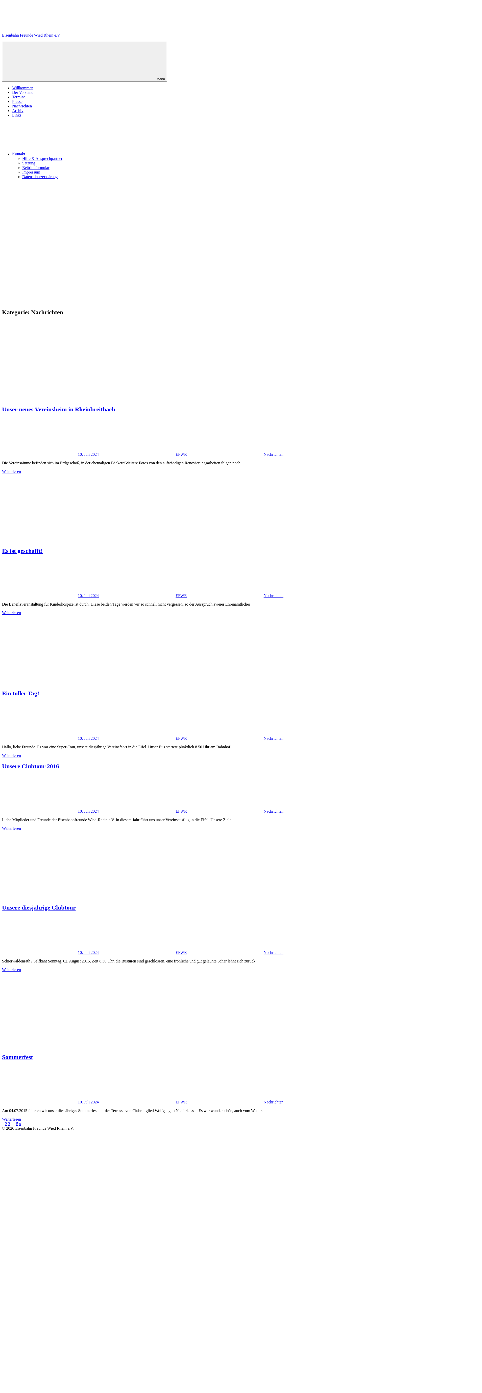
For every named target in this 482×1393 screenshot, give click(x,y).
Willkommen (22, 88)
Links (16, 115)
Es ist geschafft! (22, 551)
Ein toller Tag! (20, 693)
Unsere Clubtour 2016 (30, 766)
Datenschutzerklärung (40, 177)
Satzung (28, 163)
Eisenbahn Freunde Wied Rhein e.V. (31, 35)
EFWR (181, 454)
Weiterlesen (11, 471)
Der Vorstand (22, 92)
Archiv (17, 110)
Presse (17, 101)
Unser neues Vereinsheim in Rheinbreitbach (58, 409)
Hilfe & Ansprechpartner (42, 158)
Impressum (31, 172)
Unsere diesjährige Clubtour (39, 907)
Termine (19, 97)
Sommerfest (17, 1057)
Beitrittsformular (36, 167)
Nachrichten (22, 106)
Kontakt (56, 154)
